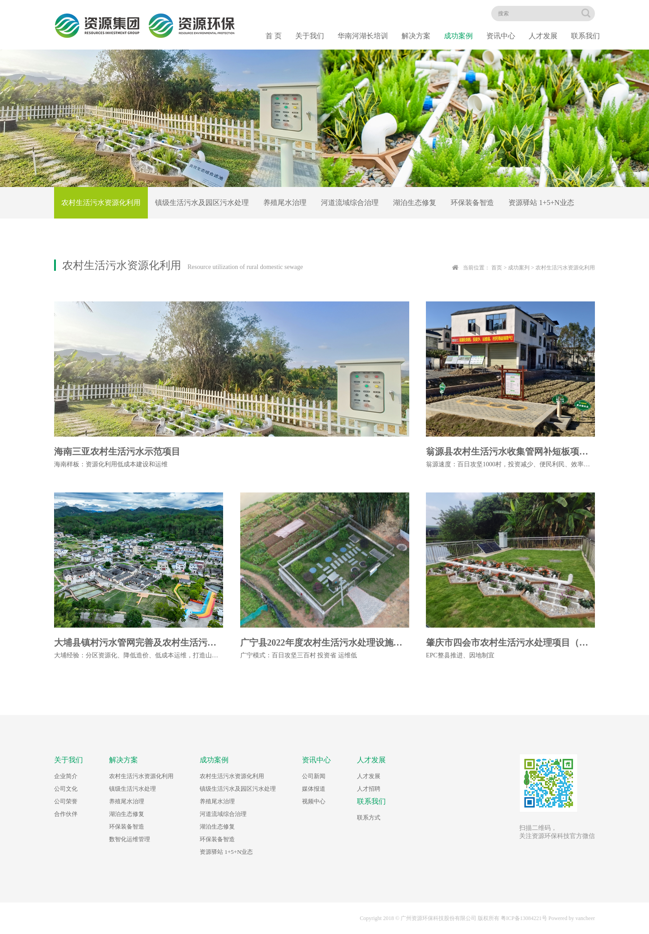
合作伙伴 (66, 814)
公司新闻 (313, 776)
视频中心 (313, 801)
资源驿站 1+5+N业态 (541, 202)
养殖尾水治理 (284, 202)
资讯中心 (500, 36)
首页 (496, 267)
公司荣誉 (66, 801)
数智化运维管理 (129, 839)
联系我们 (585, 36)
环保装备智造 (472, 202)
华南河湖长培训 (363, 36)
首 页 (273, 36)
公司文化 (66, 788)
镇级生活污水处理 (132, 788)
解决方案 (416, 36)
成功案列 (519, 267)
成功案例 (458, 36)
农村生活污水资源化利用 (101, 202)
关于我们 (309, 36)
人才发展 (543, 36)
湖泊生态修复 (414, 202)
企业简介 (66, 776)
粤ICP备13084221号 (524, 918)
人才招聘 (368, 788)
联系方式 (368, 817)
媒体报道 (313, 788)
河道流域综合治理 (350, 202)
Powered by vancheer (571, 918)
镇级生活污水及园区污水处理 (202, 202)
